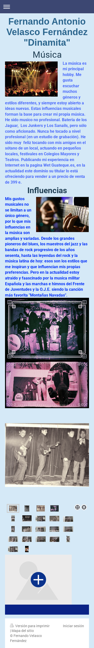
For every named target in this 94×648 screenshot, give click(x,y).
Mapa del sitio (23, 630)
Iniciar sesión (73, 625)
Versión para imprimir (30, 625)
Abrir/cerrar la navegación (47, 6)
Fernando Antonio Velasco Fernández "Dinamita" (46, 32)
